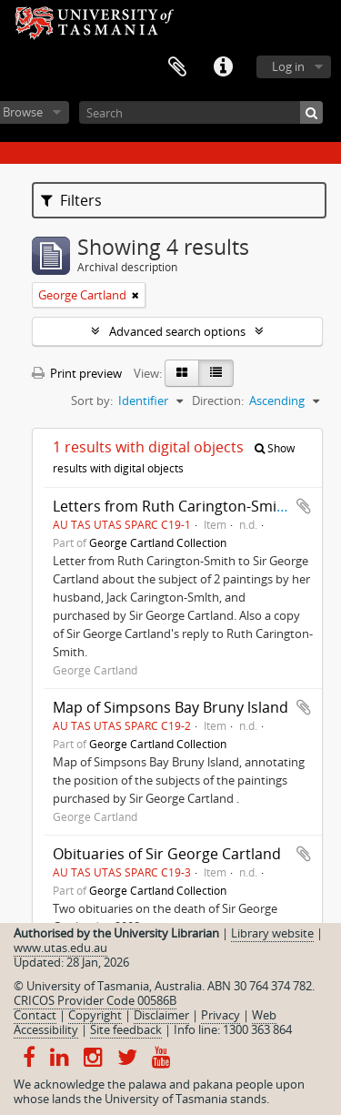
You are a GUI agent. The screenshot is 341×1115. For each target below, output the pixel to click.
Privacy (220, 1015)
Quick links (223, 67)
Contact (35, 1015)
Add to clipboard (304, 506)
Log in (288, 66)
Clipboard (177, 67)
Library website (272, 933)
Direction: (218, 400)
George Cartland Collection (157, 542)
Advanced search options (177, 331)
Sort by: (92, 400)
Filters (71, 200)
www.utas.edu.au (60, 947)
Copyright (95, 1015)
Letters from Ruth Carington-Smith (172, 506)
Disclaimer (161, 1015)
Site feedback (126, 1029)
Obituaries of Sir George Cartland (167, 854)
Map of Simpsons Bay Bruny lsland (170, 707)
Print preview (77, 373)
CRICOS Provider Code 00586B (95, 1000)
